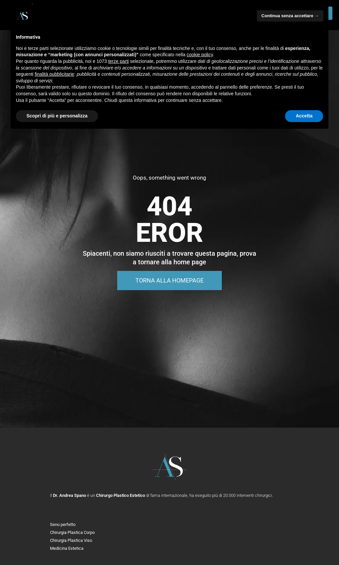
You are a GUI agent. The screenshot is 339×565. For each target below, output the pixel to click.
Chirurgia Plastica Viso (71, 540)
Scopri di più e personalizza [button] (56, 115)
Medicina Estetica (66, 548)
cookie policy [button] (200, 54)
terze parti (118, 61)
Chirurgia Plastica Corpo (72, 532)
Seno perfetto (62, 524)
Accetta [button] (304, 115)
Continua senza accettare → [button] (290, 15)
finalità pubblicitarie (54, 74)
